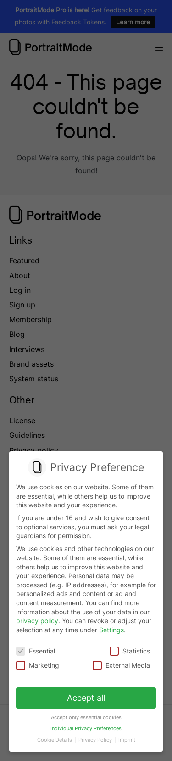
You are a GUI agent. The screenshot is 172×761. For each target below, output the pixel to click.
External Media (121, 664)
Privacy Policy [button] (95, 736)
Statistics (129, 650)
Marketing (38, 664)
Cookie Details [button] (55, 736)
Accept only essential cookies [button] (86, 715)
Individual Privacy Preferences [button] (86, 725)
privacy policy (37, 621)
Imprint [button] (125, 736)
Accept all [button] (86, 696)
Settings (111, 630)
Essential (36, 650)
